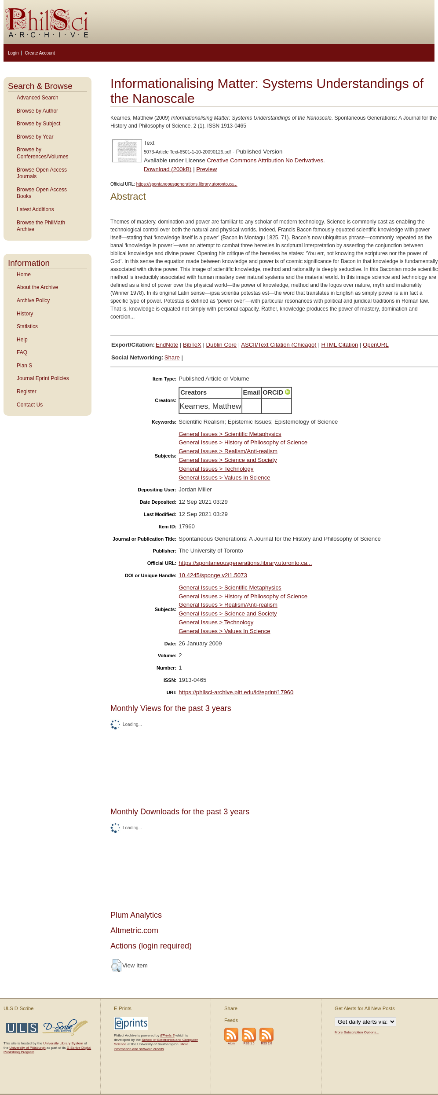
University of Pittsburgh (27, 1048)
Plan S (24, 366)
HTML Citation (339, 344)
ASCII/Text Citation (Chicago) (279, 344)
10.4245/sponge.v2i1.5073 (213, 575)
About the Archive (37, 287)
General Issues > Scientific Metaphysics (230, 434)
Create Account (40, 53)
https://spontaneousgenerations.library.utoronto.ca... (186, 184)
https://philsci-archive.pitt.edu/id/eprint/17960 (236, 692)
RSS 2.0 (266, 1043)
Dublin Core (221, 344)
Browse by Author (37, 111)
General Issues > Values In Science (224, 477)
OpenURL (376, 344)
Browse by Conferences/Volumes (42, 153)
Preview (206, 169)
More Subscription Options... (357, 1032)
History (25, 314)
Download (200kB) (168, 169)
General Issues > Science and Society (228, 460)
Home (24, 274)
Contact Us (30, 405)
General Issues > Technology (216, 468)
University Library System (63, 1043)
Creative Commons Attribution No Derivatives (265, 160)
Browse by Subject (38, 124)
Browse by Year (35, 137)
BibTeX (192, 344)
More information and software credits (151, 1046)
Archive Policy (33, 300)
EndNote (167, 344)
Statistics (27, 326)
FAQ (22, 352)
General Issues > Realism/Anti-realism (228, 451)
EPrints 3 (167, 1035)
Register (26, 391)
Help (22, 340)
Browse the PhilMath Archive (41, 226)
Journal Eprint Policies (43, 378)
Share (172, 357)
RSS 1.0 (249, 1043)
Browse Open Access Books (42, 193)
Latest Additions (35, 209)
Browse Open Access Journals (42, 173)
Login (13, 53)
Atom (231, 1043)
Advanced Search (37, 98)
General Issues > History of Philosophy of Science (243, 442)
